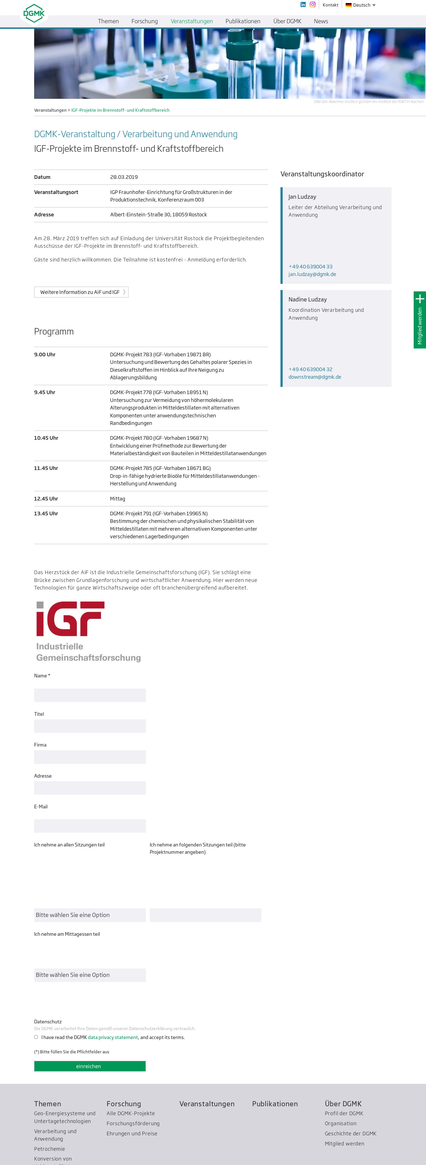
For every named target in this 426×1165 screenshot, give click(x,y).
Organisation (341, 1029)
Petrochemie (49, 1054)
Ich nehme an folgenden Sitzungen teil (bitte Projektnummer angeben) (198, 834)
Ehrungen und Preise (132, 1039)
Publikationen (275, 1009)
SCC (38, 1122)
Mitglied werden (420, 326)
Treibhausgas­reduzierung (65, 1112)
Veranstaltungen (207, 1009)
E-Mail (41, 799)
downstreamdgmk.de (315, 301)
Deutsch (358, 5)
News (321, 21)
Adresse (43, 768)
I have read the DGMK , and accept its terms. (113, 943)
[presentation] (76, 906)
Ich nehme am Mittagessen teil (67, 868)
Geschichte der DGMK (351, 1039)
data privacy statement (113, 943)
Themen (47, 1009)
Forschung (124, 1009)
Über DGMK (343, 1009)
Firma (40, 737)
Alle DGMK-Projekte (131, 1019)
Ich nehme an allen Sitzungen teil (69, 830)
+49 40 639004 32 (311, 293)
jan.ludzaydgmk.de (312, 236)
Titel (39, 707)
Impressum (381, 1158)
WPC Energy (49, 1102)
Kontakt (359, 1158)
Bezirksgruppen (53, 1092)
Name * (42, 676)
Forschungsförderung (133, 1029)
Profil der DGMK (344, 1019)
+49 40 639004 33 (311, 228)
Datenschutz (48, 927)
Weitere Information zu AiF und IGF (80, 292)
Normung (45, 1082)
